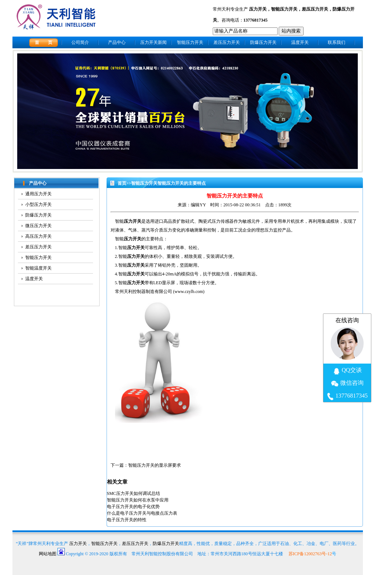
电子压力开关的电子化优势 (133, 506)
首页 (122, 183)
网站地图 (47, 553)
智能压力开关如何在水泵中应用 (137, 500)
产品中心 (117, 42)
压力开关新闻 (153, 42)
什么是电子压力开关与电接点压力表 (142, 513)
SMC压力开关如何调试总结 (133, 493)
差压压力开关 (315, 9)
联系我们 (336, 42)
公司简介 (80, 42)
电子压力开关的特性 (126, 519)
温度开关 (300, 42)
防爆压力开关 (263, 42)
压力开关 (258, 9)
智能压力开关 (284, 9)
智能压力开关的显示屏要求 (154, 465)
